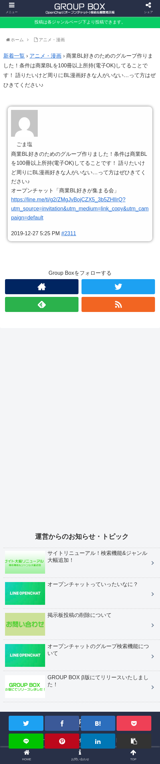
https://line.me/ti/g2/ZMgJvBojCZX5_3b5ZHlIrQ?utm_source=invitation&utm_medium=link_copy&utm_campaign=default (80, 208)
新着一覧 (14, 56)
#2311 (68, 233)
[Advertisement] (80, 434)
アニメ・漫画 (45, 56)
